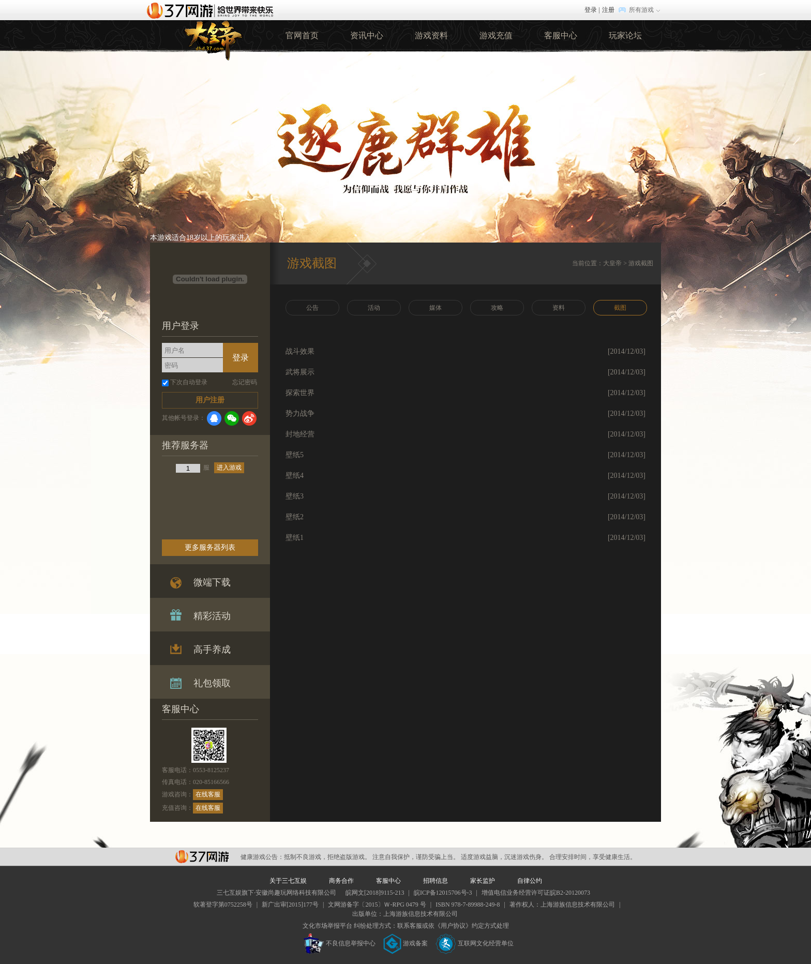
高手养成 (212, 649)
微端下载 (212, 582)
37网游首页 (212, 10)
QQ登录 (214, 418)
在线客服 (208, 794)
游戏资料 (431, 35)
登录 (590, 9)
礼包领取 (212, 683)
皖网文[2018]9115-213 (375, 892)
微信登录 (231, 418)
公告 (312, 307)
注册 (608, 9)
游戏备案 (405, 943)
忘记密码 (244, 382)
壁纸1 (295, 537)
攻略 (497, 307)
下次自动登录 (188, 382)
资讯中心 (366, 35)
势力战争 (300, 413)
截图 (620, 307)
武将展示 (300, 372)
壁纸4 (295, 475)
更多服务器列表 (210, 547)
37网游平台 (202, 857)
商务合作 (341, 880)
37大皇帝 (213, 39)
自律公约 (529, 880)
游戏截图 (640, 263)
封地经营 (300, 434)
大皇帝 (612, 263)
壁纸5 (295, 455)
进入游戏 (229, 467)
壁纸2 (295, 517)
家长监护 (482, 880)
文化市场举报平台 (327, 925)
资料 (558, 307)
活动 (374, 307)
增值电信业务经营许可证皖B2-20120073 (536, 892)
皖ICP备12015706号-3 (443, 892)
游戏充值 (496, 35)
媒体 (435, 307)
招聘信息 (435, 880)
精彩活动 (212, 616)
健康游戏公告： (262, 857)
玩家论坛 (625, 35)
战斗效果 (300, 351)
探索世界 (300, 393)
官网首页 (302, 35)
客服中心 (560, 35)
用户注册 (210, 400)
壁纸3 (295, 496)
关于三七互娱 (288, 880)
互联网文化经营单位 (474, 943)
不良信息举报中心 (340, 943)
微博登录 (249, 418)
